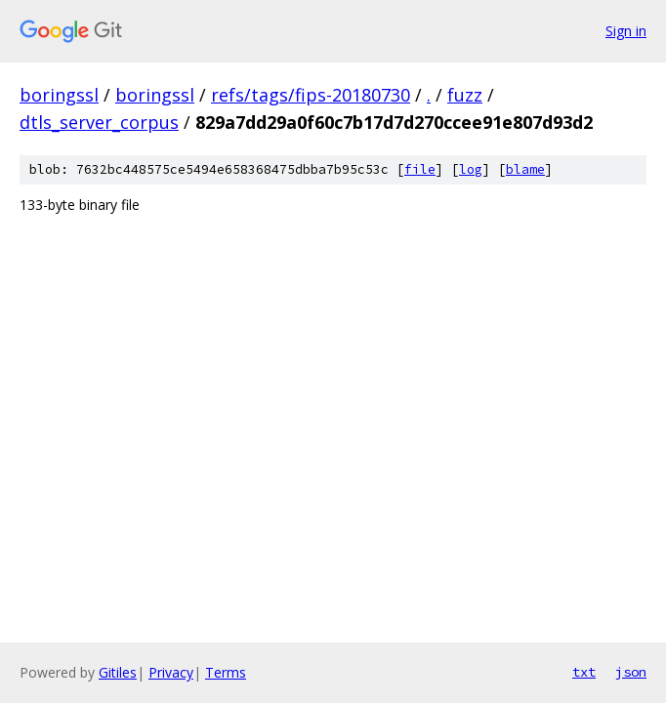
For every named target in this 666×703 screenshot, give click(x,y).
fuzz (464, 94)
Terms (225, 672)
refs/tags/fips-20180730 (310, 94)
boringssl (59, 94)
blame (525, 169)
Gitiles (118, 672)
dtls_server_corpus (99, 122)
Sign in (625, 30)
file (420, 169)
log (470, 169)
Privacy (170, 672)
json (630, 672)
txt (584, 672)
